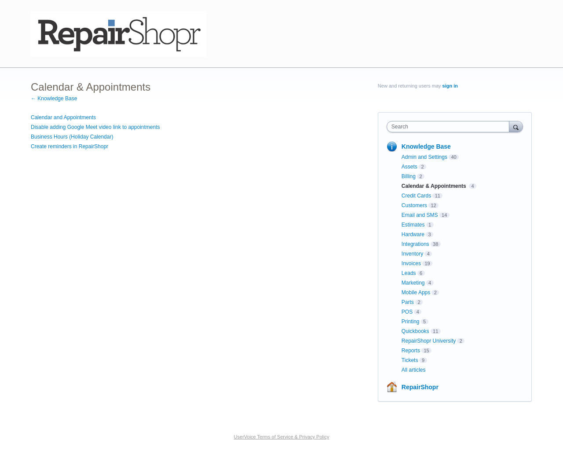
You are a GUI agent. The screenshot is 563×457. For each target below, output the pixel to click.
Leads (409, 273)
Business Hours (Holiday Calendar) (72, 137)
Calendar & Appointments (435, 186)
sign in (450, 85)
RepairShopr (420, 387)
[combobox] (450, 127)
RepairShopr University (429, 341)
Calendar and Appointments (63, 117)
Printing (411, 321)
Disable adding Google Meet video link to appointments (95, 127)
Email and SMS (420, 215)
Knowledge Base (426, 146)
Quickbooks (415, 331)
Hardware (413, 234)
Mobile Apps (416, 292)
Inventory (412, 254)
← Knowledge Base (54, 98)
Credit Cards (416, 196)
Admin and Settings (424, 157)
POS (407, 312)
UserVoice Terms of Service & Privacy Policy (281, 436)
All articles (414, 370)
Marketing (413, 283)
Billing (409, 176)
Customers (414, 205)
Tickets (410, 360)
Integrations (415, 244)
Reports (411, 350)
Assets (409, 167)
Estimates (413, 225)
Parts (408, 302)
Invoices (411, 263)
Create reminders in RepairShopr (69, 146)
